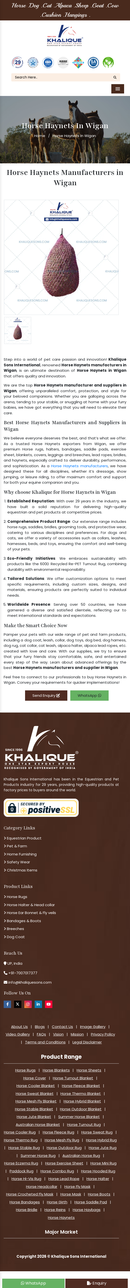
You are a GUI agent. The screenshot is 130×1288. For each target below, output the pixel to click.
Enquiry (96, 1283)
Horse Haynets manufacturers (79, 465)
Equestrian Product (23, 838)
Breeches (14, 928)
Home (39, 135)
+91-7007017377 (22, 973)
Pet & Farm (15, 846)
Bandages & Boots (22, 920)
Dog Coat (14, 936)
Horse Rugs (15, 896)
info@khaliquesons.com (29, 982)
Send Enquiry (46, 695)
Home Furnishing (20, 854)
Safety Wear (17, 862)
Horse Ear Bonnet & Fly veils (30, 912)
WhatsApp (89, 695)
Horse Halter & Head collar (29, 904)
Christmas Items (20, 870)
